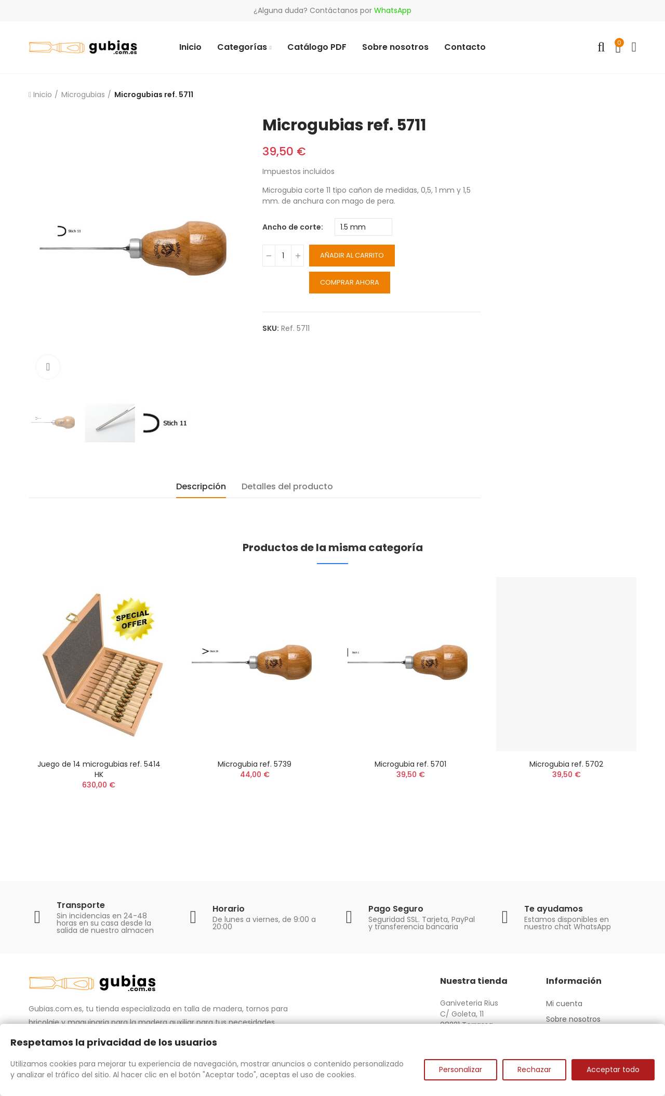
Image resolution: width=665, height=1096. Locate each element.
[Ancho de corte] (363, 227)
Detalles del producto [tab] (287, 486)
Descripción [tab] (201, 486)
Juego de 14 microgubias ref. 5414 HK (99, 769)
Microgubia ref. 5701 (410, 764)
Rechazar (534, 1069)
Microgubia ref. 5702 (566, 764)
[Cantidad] (283, 255)
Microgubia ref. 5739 (254, 764)
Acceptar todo (613, 1069)
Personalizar (460, 1069)
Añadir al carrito (352, 255)
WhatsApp (392, 10)
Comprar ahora (349, 282)
